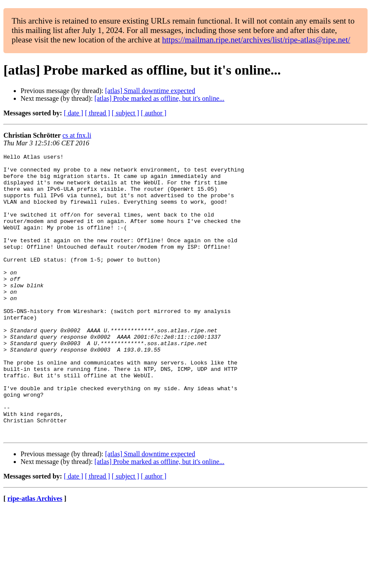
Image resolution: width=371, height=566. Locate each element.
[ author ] (154, 113)
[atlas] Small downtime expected (150, 90)
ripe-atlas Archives (34, 555)
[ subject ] (125, 113)
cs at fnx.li (77, 135)
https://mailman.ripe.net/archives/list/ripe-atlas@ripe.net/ (256, 39)
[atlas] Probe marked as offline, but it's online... (159, 98)
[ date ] (73, 113)
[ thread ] (97, 113)
